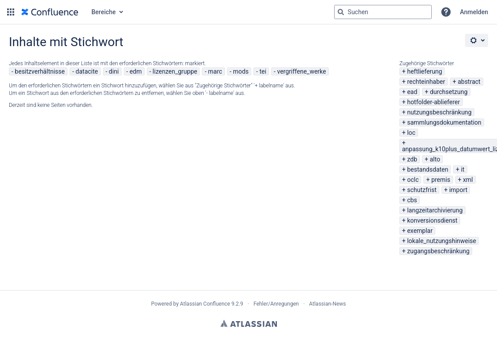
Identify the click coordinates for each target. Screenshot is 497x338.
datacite (86, 71)
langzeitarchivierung (434, 210)
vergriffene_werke (301, 71)
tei (263, 71)
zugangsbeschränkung (438, 251)
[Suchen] (340, 12)
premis (440, 179)
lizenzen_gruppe (175, 71)
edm (136, 71)
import (458, 189)
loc (411, 132)
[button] (10, 12)
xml (468, 179)
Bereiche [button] (103, 12)
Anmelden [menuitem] (474, 12)
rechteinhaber (426, 81)
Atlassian (249, 323)
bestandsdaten (427, 169)
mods (240, 71)
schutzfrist (421, 189)
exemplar (420, 230)
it (463, 169)
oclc (412, 179)
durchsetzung (449, 91)
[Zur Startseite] (50, 12)
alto (435, 159)
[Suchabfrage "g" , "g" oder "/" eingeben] (383, 12)
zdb (412, 159)
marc (215, 71)
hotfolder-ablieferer (433, 102)
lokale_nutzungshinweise (441, 240)
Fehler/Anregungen (276, 304)
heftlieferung (424, 71)
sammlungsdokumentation (444, 122)
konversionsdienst (432, 220)
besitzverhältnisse (40, 71)
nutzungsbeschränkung (439, 112)
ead (412, 91)
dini (113, 71)
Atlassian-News (327, 304)
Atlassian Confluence (205, 304)
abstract (469, 81)
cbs (412, 200)
